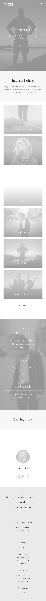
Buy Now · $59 (23, 46)
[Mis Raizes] (8, 4)
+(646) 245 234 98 (23, 530)
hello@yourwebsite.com (23, 527)
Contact (23, 563)
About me (23, 554)
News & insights (23, 560)
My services (23, 551)
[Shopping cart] (35, 4)
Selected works (23, 548)
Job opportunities (23, 557)
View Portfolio (23, 305)
